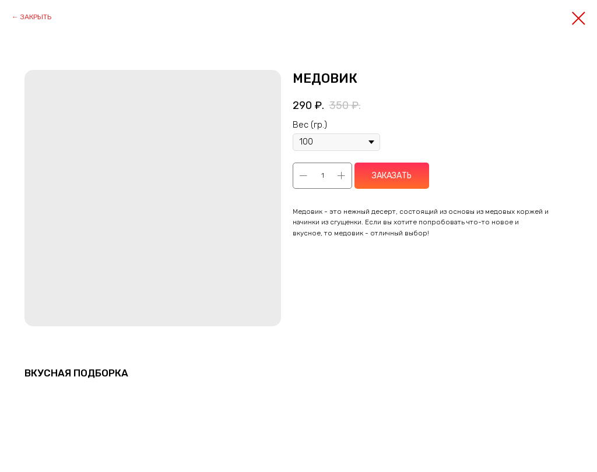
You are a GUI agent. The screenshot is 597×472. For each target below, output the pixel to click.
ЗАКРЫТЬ (35, 17)
